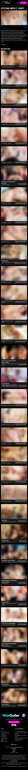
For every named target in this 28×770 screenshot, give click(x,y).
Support (2, 740)
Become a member (13, 722)
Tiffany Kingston (6, 385)
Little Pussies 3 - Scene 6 (6, 143)
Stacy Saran (5, 181)
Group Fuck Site (22, 183)
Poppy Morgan (12, 643)
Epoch (14, 749)
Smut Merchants (22, 561)
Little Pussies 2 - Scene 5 (6, 501)
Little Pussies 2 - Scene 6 (6, 462)
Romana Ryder (5, 645)
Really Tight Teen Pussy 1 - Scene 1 (8, 424)
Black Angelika (5, 362)
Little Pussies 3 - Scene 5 (6, 222)
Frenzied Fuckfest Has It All (7, 646)
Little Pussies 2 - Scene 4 (6, 443)
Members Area (3, 731)
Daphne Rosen (5, 602)
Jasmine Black (11, 181)
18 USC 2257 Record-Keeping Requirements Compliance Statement (14, 766)
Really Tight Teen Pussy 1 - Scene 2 (8, 405)
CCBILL (14, 751)
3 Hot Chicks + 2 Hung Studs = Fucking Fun (10, 561)
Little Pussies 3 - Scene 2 (6, 162)
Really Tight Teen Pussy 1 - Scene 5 (8, 124)
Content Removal (4, 737)
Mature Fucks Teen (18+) (20, 262)
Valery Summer (12, 360)
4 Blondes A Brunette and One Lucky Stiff (9, 386)
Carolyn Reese (5, 643)
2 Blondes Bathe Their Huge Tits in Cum (9, 521)
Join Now (23, 2)
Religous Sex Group (5, 184)
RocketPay (14, 748)
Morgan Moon (5, 260)
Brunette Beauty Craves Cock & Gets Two (9, 665)
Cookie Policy (3, 735)
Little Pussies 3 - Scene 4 (6, 203)
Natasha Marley (5, 383)
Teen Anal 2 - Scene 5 (6, 241)
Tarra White (4, 560)
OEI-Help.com (20, 747)
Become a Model (4, 741)
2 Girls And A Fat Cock (6, 541)
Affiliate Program (4, 739)
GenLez (24, 685)
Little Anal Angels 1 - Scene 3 (7, 482)
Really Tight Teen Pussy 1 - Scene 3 (8, 105)
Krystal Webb (13, 580)
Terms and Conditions (5, 732)
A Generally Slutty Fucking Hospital (8, 624)
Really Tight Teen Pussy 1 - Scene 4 (8, 86)
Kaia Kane (4, 183)
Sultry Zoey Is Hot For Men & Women (9, 705)
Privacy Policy (3, 734)
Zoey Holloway (5, 704)
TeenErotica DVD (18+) (21, 85)
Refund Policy (3, 736)
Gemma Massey (5, 580)
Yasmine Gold (5, 540)
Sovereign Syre (5, 684)
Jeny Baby (4, 520)
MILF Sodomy (23, 66)
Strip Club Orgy (4, 583)
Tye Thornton (13, 385)
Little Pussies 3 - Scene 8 (6, 282)
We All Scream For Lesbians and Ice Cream (10, 685)
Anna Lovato (5, 360)
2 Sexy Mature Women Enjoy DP (8, 66)
